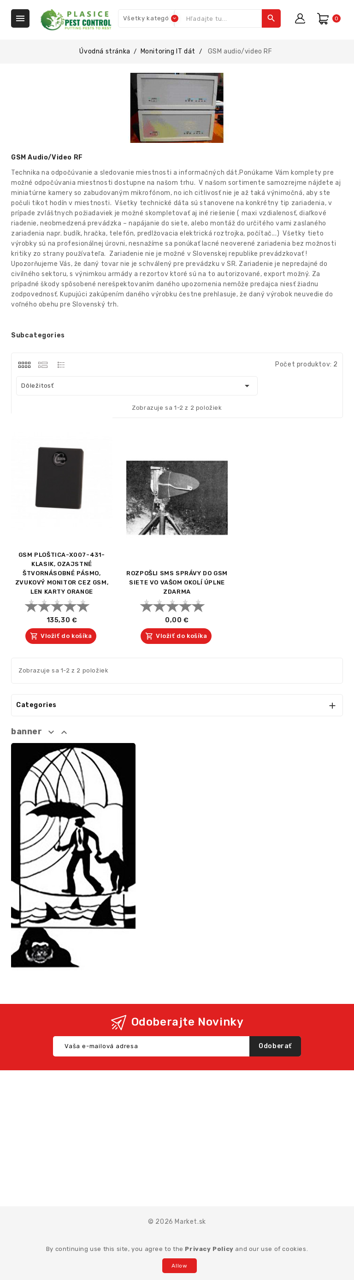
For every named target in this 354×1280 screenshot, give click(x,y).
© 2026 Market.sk (177, 1222)
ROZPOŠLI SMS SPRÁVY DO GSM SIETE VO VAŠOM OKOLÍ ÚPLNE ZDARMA (177, 582)
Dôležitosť (137, 385)
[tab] (24, 365)
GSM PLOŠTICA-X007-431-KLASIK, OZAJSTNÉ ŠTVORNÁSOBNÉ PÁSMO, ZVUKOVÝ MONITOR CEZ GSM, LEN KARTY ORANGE (61, 573)
